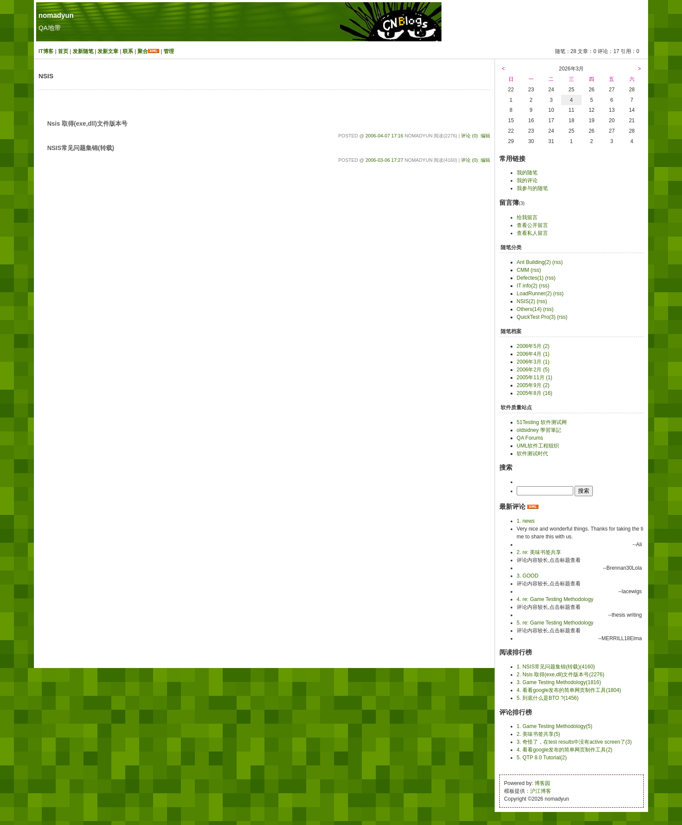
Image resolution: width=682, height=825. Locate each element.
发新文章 (107, 51)
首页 (63, 51)
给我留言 (527, 217)
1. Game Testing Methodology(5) (554, 726)
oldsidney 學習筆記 (539, 430)
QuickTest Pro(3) (536, 317)
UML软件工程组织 (538, 446)
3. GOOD (527, 576)
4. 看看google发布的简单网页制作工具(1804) (569, 690)
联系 (128, 51)
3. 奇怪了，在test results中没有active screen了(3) (574, 742)
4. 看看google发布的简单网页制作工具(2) (564, 750)
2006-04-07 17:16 (384, 135)
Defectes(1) (530, 278)
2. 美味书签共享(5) (538, 734)
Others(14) (529, 309)
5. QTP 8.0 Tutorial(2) (542, 758)
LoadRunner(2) (534, 294)
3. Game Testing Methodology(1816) (559, 682)
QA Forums (530, 438)
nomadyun (56, 15)
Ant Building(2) (534, 262)
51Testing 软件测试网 (542, 422)
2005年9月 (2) (533, 385)
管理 (169, 51)
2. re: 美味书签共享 (539, 552)
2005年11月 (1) (534, 377)
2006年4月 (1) (533, 354)
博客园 (542, 783)
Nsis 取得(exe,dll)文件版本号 (87, 123)
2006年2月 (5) (533, 370)
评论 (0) (469, 135)
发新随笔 (83, 51)
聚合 (142, 51)
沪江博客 (540, 791)
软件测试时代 (532, 454)
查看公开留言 (532, 225)
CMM (523, 270)
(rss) (557, 262)
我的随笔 (527, 173)
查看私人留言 (532, 233)
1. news (526, 521)
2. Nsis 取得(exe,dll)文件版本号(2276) (560, 674)
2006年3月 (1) (533, 362)
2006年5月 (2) (533, 346)
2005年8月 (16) (534, 393)
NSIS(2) (526, 301)
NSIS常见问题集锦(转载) (80, 147)
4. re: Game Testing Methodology (555, 599)
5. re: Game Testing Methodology (555, 623)
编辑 (485, 135)
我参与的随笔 (532, 188)
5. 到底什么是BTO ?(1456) (548, 698)
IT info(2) (527, 286)
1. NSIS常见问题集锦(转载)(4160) (556, 667)
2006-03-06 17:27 (384, 160)
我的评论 (527, 180)
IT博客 (45, 51)
